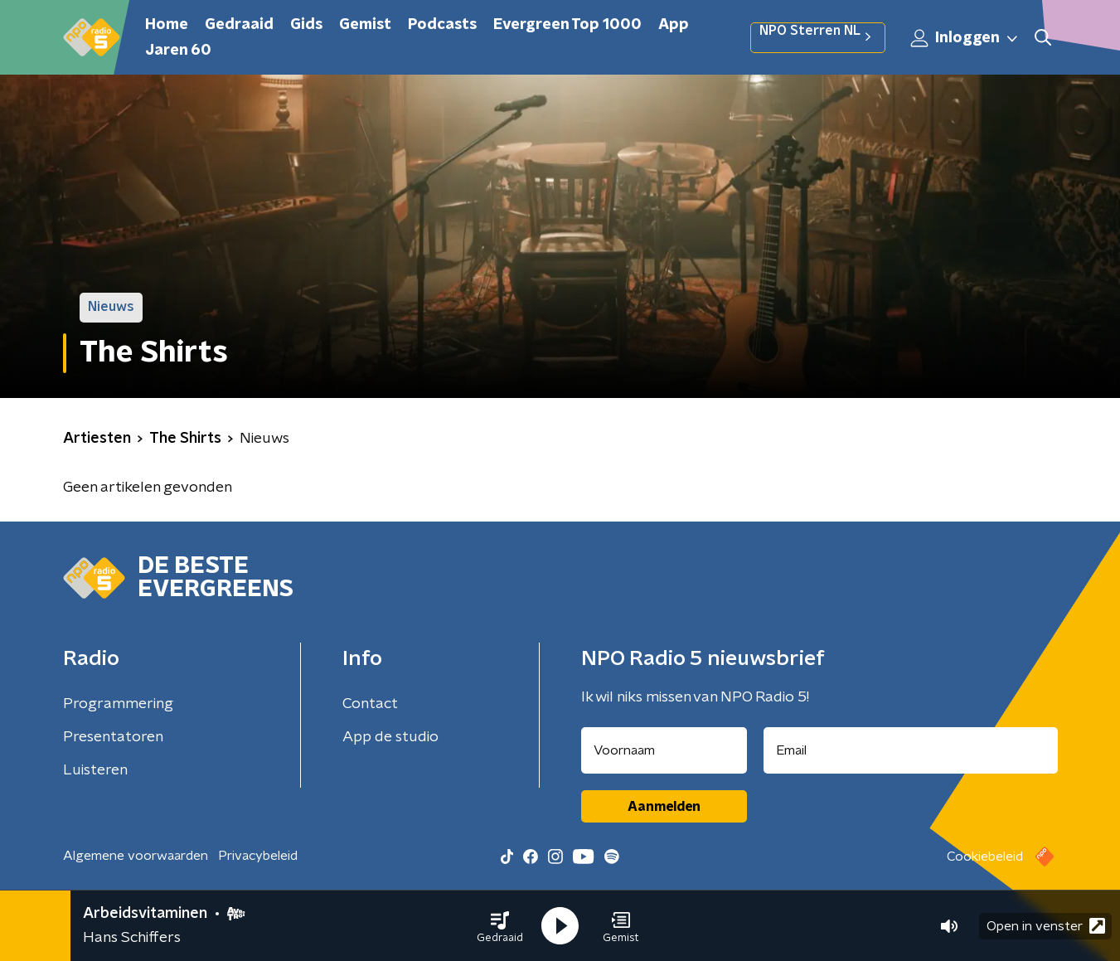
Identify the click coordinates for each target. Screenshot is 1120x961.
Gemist (365, 24)
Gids (306, 24)
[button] (499, 926)
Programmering (118, 703)
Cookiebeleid (985, 856)
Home (166, 24)
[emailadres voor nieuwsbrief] (911, 750)
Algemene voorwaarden (135, 855)
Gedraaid (239, 24)
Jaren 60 (178, 50)
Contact (370, 703)
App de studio (390, 737)
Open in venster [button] (1046, 926)
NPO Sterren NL (817, 37)
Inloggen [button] (965, 38)
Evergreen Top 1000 (567, 24)
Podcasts (442, 24)
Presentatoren (113, 737)
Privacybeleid (258, 855)
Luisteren (95, 770)
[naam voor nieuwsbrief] (664, 750)
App (673, 24)
